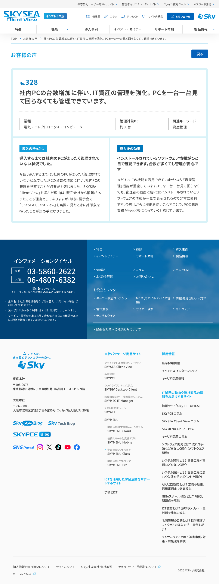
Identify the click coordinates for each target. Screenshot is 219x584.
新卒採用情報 (171, 363)
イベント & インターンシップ (179, 371)
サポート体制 (164, 29)
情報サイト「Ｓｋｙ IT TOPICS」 (181, 406)
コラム (113, 16)
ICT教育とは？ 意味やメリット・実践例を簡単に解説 (184, 510)
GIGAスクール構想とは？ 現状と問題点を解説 (182, 498)
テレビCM (132, 16)
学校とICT (111, 492)
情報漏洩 (102, 309)
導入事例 (91, 29)
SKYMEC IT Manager (128, 399)
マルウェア (183, 309)
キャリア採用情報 (173, 378)
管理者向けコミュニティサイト (139, 4)
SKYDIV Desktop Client (128, 387)
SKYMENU (111, 419)
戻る (200, 53)
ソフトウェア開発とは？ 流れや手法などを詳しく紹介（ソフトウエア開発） (183, 448)
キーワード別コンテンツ (111, 298)
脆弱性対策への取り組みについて (118, 329)
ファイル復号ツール (175, 4)
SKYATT (128, 410)
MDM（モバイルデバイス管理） (153, 300)
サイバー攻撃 (145, 309)
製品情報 (182, 256)
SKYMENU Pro (129, 463)
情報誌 (96, 16)
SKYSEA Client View (128, 365)
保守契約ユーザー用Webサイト (95, 4)
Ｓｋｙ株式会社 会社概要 (96, 567)
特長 (18, 29)
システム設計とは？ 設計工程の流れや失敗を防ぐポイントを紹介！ (183, 474)
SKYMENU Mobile (129, 440)
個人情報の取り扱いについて (31, 567)
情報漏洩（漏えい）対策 (191, 298)
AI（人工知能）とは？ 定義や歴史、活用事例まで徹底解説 (183, 486)
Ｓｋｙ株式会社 (195, 570)
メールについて (24, 574)
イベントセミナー (107, 256)
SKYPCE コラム (172, 413)
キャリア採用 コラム (174, 436)
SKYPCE (128, 376)
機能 (54, 29)
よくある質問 (104, 276)
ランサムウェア (105, 315)
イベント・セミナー (128, 29)
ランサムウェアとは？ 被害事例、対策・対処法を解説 (184, 539)
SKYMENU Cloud (129, 429)
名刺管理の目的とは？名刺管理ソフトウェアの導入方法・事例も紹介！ (183, 524)
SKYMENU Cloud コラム (178, 429)
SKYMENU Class (129, 452)
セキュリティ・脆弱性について (139, 567)
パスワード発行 (202, 4)
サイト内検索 (155, 16)
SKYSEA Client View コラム (180, 421)
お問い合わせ (183, 16)
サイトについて (65, 567)
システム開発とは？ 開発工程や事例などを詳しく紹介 (183, 462)
